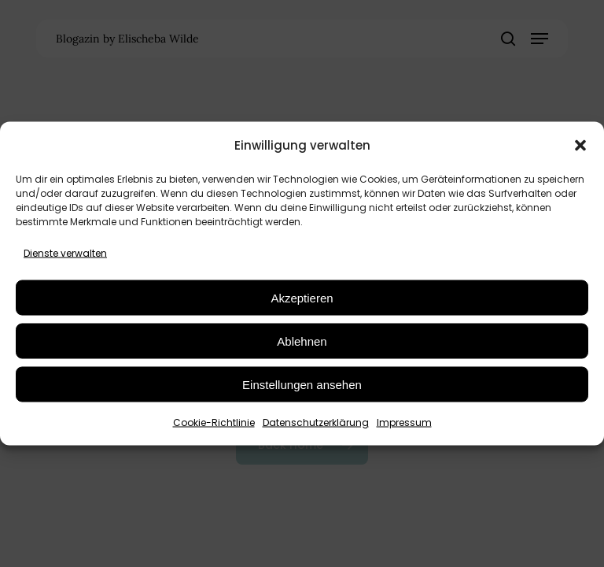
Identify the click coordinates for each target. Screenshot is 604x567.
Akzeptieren (302, 297)
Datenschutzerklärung (316, 422)
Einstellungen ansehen (302, 384)
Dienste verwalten (65, 253)
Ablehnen (301, 340)
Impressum (404, 422)
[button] (580, 145)
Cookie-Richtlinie (214, 422)
